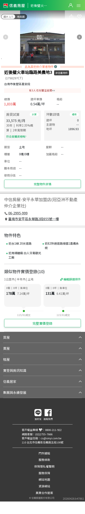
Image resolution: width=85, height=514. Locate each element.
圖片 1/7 (8, 16)
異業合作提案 (44, 493)
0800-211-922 (53, 430)
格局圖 (21, 16)
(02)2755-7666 (43, 434)
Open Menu (78, 5)
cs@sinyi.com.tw (51, 438)
